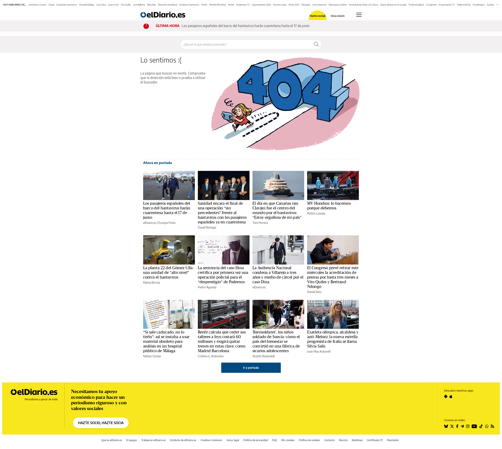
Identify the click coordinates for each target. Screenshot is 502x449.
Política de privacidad (255, 440)
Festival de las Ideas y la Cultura (363, 4)
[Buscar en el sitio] (246, 44)
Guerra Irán (113, 4)
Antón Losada (316, 213)
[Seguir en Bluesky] (446, 426)
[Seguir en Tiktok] (481, 426)
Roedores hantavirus (189, 4)
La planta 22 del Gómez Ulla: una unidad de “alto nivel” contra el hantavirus (168, 272)
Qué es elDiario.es (111, 440)
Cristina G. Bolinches (211, 356)
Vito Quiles (126, 4)
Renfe (204, 4)
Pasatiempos (479, 4)
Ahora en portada (157, 163)
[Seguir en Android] (445, 396)
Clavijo (51, 4)
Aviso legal (233, 440)
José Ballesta (139, 4)
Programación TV (447, 4)
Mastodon (393, 440)
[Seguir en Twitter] (452, 426)
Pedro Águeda (207, 287)
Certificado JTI (375, 440)
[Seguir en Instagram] (467, 426)
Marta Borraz (151, 282)
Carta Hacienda (319, 4)
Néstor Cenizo (152, 356)
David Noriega (207, 227)
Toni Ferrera (260, 222)
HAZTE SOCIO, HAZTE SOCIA (101, 423)
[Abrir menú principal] (359, 15)
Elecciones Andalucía (167, 4)
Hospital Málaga (86, 4)
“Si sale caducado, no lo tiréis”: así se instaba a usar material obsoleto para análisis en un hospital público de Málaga (166, 341)
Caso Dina (101, 4)
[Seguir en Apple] (450, 396)
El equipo (131, 440)
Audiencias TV (243, 4)
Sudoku (490, 4)
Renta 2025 (294, 4)
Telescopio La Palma (337, 4)
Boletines (357, 440)
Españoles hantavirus (67, 4)
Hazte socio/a (318, 16)
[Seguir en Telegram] (462, 426)
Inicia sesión (338, 16)
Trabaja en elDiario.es (153, 440)
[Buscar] (316, 44)
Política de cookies (309, 440)
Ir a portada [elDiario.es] (251, 367)
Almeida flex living (217, 4)
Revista (343, 440)
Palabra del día (464, 4)
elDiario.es (149, 222)
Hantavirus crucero (37, 4)
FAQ (274, 440)
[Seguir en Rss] (492, 426)
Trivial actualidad (416, 4)
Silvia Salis (151, 4)
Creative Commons (211, 440)
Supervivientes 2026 (261, 4)
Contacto (329, 440)
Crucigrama (431, 4)
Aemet (231, 4)
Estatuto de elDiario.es (183, 440)
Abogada (305, 4)
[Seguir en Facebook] (457, 426)
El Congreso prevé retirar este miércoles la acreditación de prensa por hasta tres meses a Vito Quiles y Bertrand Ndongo (333, 277)
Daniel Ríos (314, 292)
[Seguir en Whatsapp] (487, 426)
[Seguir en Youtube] (474, 426)
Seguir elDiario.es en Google (393, 4)
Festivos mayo (280, 4)
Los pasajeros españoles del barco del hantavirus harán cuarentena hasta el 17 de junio (245, 26)
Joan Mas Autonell (318, 351)
